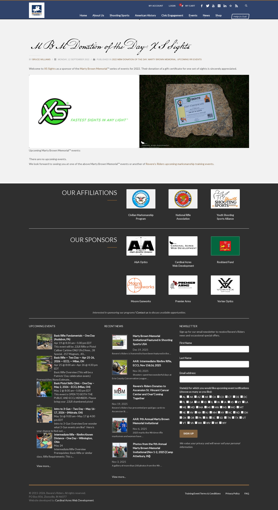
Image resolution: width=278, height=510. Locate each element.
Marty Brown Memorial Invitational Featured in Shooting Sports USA (152, 340)
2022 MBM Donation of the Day (129, 59)
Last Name (185, 358)
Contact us (142, 312)
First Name (186, 343)
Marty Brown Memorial (162, 59)
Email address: (188, 373)
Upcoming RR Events (189, 59)
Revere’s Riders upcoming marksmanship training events (180, 163)
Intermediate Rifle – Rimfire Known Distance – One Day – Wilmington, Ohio (73, 438)
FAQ (246, 493)
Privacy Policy (232, 493)
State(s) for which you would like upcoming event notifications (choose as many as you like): (214, 390)
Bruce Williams (41, 59)
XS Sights (50, 68)
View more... (44, 466)
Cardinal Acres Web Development (74, 500)
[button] (84, 111)
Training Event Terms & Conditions (203, 493)
